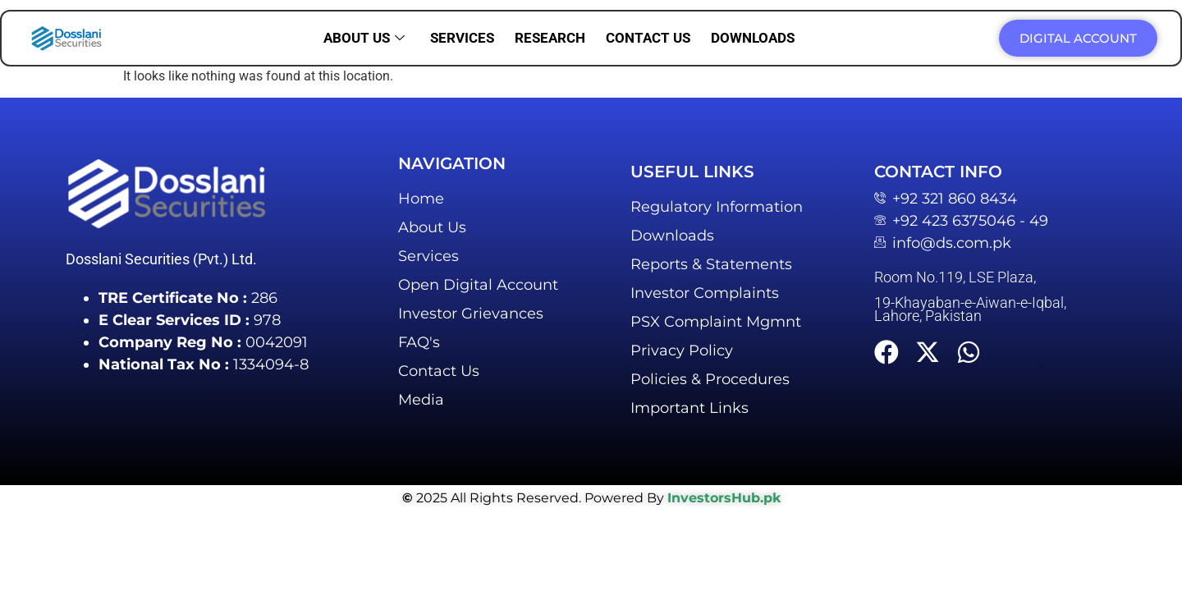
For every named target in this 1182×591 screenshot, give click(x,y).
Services (462, 38)
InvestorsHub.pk (724, 498)
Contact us (648, 38)
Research (550, 38)
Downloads (753, 38)
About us (364, 38)
